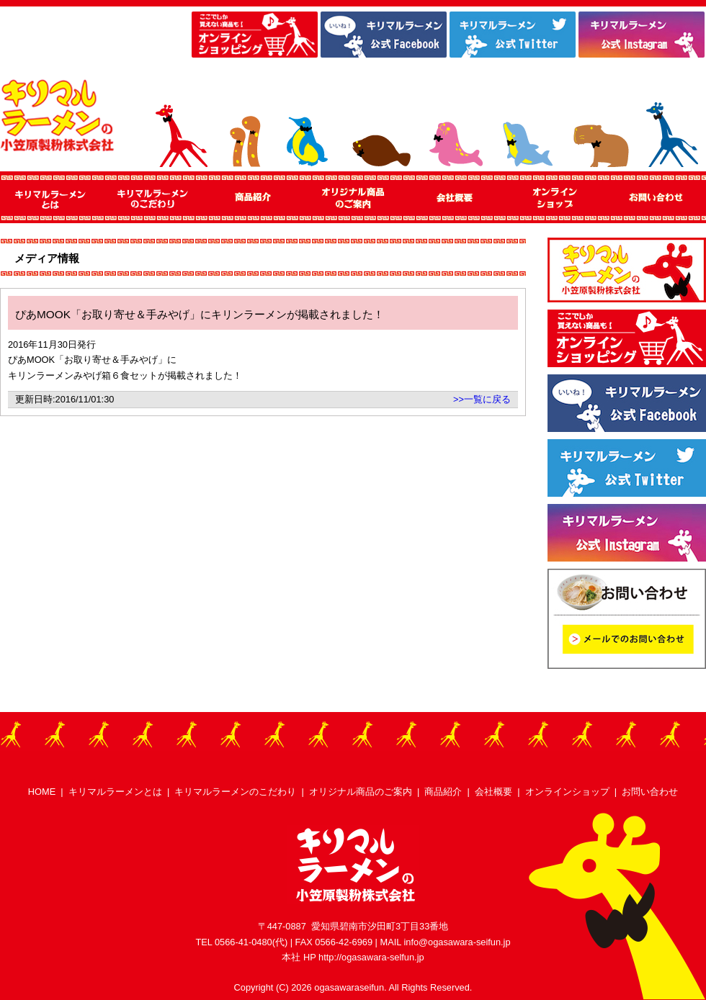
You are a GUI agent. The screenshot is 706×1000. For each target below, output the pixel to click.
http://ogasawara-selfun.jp (371, 957)
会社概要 (493, 791)
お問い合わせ (650, 791)
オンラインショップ (567, 791)
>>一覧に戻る (482, 399)
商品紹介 (443, 791)
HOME (41, 791)
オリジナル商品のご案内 (360, 791)
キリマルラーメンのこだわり (235, 791)
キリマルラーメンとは (115, 791)
